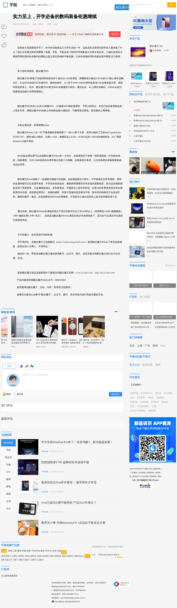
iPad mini (102, 555)
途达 (132, 397)
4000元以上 (79, 556)
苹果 (10, 551)
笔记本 (8, 457)
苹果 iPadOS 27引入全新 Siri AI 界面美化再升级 (160, 220)
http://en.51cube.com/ (105, 272)
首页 (24, 5)
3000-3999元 (68, 556)
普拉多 (158, 393)
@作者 (20, 394)
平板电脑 (31, 5)
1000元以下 (6, 556)
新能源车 (152, 410)
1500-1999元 (30, 556)
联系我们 (136, 476)
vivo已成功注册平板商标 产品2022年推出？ (69, 502)
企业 (8, 501)
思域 (132, 406)
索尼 (42, 551)
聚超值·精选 (8, 312)
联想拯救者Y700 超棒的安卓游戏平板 (65, 462)
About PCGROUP (136, 469)
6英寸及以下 (7, 560)
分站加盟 (144, 476)
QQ (21, 367)
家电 (8, 486)
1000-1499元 (18, 556)
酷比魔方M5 (124, 7)
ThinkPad (35, 551)
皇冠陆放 (160, 397)
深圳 (155, 345)
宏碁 (59, 551)
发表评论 (115, 394)
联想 (29, 551)
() (6, 43)
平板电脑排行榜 (98, 546)
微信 (32, 367)
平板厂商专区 (42, 5)
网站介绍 (148, 469)
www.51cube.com (84, 272)
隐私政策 (156, 469)
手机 (8, 450)
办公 (8, 508)
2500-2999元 (55, 556)
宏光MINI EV (147, 393)
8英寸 (21, 560)
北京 (132, 345)
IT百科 (133, 296)
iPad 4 (110, 555)
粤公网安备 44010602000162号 (66, 601)
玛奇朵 (151, 397)
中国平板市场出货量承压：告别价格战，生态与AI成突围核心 (161, 191)
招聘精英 (152, 476)
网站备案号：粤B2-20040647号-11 (65, 594)
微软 (19, 551)
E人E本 (53, 551)
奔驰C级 (134, 402)
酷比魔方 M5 (156, 46)
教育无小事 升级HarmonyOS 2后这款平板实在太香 (73, 522)
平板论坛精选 (137, 265)
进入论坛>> (170, 265)
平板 (8, 464)
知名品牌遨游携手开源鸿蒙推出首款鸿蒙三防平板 (161, 250)
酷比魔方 (47, 56)
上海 (139, 345)
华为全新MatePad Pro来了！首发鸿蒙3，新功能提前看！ (77, 442)
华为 (47, 551)
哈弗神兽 (144, 402)
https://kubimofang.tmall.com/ (71, 242)
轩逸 (154, 406)
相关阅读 (8, 442)
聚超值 (133, 151)
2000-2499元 (43, 556)
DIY (8, 472)
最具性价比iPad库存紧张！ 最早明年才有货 (69, 482)
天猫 (45, 242)
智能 (8, 494)
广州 (147, 345)
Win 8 (116, 555)
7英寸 (15, 560)
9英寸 (27, 560)
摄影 (8, 479)
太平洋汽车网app (138, 410)
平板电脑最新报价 (115, 546)
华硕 (24, 551)
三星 (15, 551)
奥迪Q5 (164, 402)
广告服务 (133, 473)
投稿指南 (150, 473)
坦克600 (154, 402)
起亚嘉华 (141, 397)
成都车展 (134, 393)
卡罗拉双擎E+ (143, 406)
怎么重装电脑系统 (9, 576)
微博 (27, 367)
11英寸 (40, 560)
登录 (9, 366)
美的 (17, 164)
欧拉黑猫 (168, 393)
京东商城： (159, 50)
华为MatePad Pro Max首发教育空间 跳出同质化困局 (161, 206)
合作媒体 (142, 473)
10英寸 (33, 560)
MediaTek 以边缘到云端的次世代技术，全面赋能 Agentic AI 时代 (161, 235)
